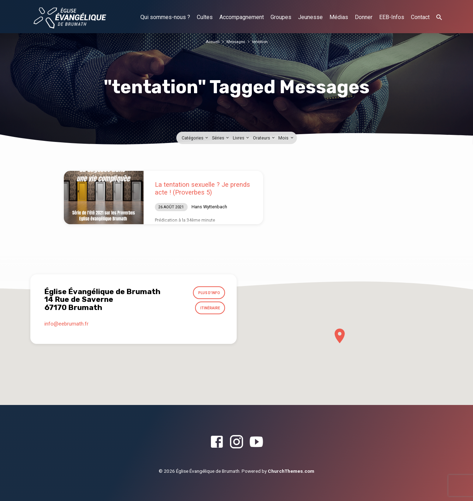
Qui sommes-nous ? (165, 17)
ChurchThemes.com (291, 471)
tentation (262, 41)
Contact (420, 17)
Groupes (281, 17)
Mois (286, 138)
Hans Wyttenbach (209, 206)
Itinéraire (208, 310)
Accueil (210, 41)
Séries (221, 138)
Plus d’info (207, 293)
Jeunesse (310, 17)
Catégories (195, 138)
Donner (363, 17)
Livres (241, 138)
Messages (235, 41)
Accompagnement (241, 17)
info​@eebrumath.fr (66, 327)
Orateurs (264, 138)
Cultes (205, 17)
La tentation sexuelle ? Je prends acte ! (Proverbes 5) (202, 188)
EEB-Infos (391, 17)
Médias (338, 17)
